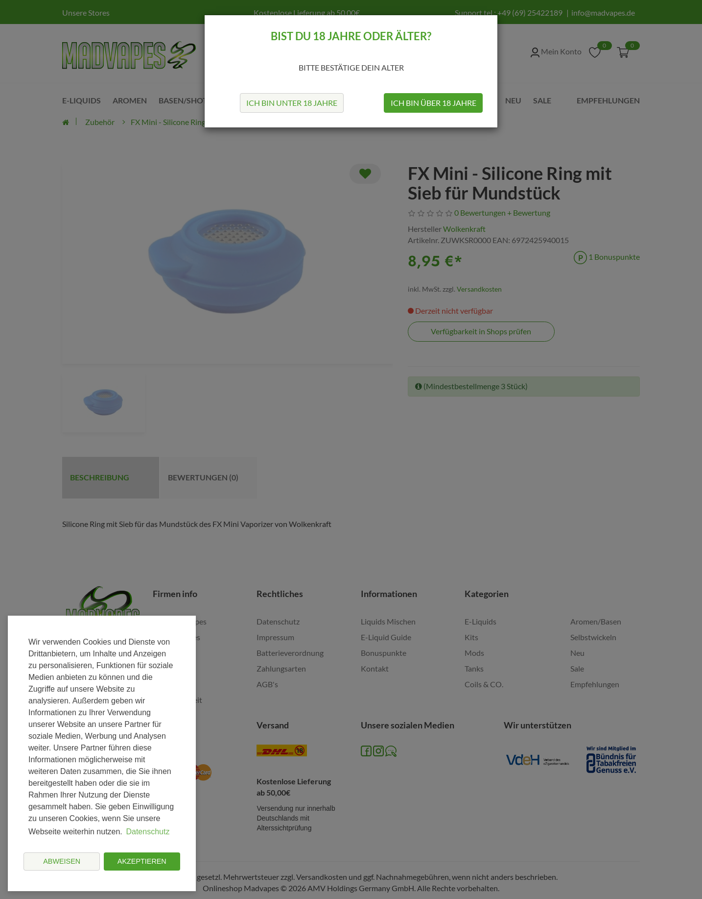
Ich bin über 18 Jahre (433, 102)
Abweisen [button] (61, 861)
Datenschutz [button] (147, 831)
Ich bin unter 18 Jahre (291, 102)
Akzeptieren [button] (141, 861)
